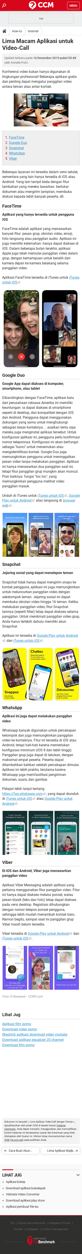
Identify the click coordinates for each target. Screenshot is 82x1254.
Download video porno (19, 1029)
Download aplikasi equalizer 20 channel (33, 1040)
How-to (17, 31)
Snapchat (16, 148)
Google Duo (18, 143)
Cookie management (55, 1229)
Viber (13, 158)
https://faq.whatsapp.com (22, 794)
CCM (7, 1140)
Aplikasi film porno (16, 1024)
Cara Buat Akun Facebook (19, 1151)
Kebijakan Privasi (60, 1223)
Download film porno (18, 1045)
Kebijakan (32, 1229)
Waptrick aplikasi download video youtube (34, 1034)
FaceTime (16, 137)
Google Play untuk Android (48, 933)
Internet (33, 31)
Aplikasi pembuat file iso (22, 1206)
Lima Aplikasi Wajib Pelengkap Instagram (58, 1151)
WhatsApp (17, 153)
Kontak (18, 1229)
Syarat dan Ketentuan (31, 1223)
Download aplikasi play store (25, 1200)
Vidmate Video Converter (23, 1194)
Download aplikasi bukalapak (25, 1188)
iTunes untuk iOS (51, 495)
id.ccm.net (17, 1140)
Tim (12, 1223)
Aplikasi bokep (15, 1182)
